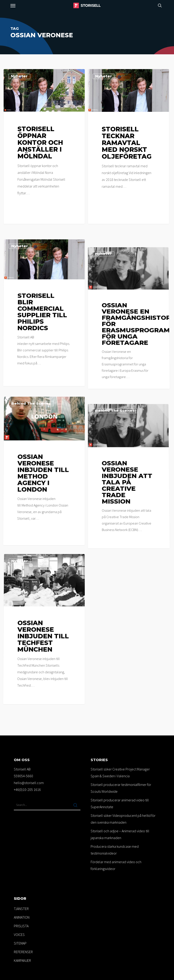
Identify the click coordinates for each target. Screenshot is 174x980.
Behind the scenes (32, 466)
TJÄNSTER (21, 908)
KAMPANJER (22, 960)
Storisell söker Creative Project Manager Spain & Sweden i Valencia (120, 772)
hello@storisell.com (29, 782)
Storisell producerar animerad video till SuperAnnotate (120, 803)
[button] (12, 5)
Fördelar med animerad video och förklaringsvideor (116, 865)
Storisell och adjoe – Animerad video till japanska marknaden (120, 834)
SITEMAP (20, 943)
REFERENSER (23, 952)
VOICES (19, 934)
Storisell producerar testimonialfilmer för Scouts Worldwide (121, 788)
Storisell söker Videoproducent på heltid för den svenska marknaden (123, 819)
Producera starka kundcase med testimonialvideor (115, 849)
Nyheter (19, 76)
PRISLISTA (21, 926)
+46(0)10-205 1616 (27, 789)
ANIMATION (21, 917)
